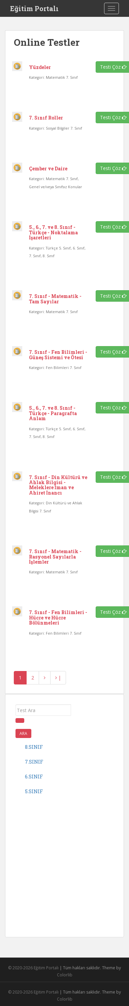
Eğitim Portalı (34, 8)
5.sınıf (34, 791)
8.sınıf (34, 747)
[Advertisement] (63, 864)
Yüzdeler (40, 67)
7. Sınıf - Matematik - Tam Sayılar (55, 298)
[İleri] (45, 677)
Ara (23, 733)
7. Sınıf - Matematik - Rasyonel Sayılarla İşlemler (55, 556)
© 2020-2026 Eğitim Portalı (33, 968)
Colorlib (64, 975)
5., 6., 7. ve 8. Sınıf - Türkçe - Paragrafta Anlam (53, 413)
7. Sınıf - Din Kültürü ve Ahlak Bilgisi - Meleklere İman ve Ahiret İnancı (58, 485)
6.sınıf (34, 776)
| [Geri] (58, 677)
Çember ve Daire (48, 168)
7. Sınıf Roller (46, 117)
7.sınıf (34, 762)
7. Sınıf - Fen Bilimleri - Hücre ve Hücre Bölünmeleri (58, 617)
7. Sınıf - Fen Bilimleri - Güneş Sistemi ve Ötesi (58, 354)
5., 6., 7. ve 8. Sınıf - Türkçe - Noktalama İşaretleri (53, 232)
